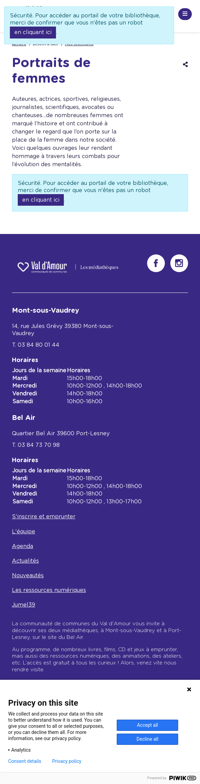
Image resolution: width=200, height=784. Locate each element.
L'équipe (23, 531)
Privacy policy (66, 761)
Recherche (143, 12)
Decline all (147, 739)
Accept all (147, 725)
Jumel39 (23, 605)
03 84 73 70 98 (39, 445)
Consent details (24, 761)
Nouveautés (28, 575)
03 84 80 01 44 (38, 345)
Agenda (22, 546)
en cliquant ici (33, 32)
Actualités (25, 561)
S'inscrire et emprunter (43, 516)
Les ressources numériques (49, 590)
